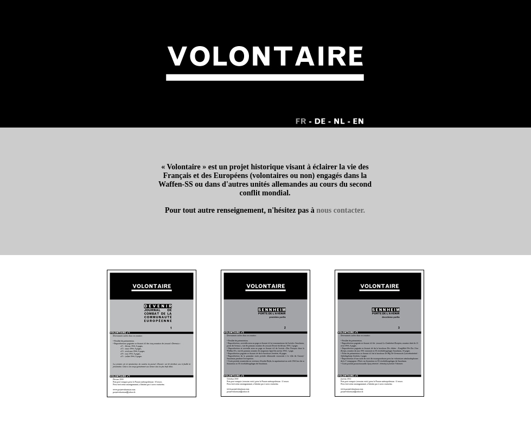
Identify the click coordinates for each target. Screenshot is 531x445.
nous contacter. (340, 210)
